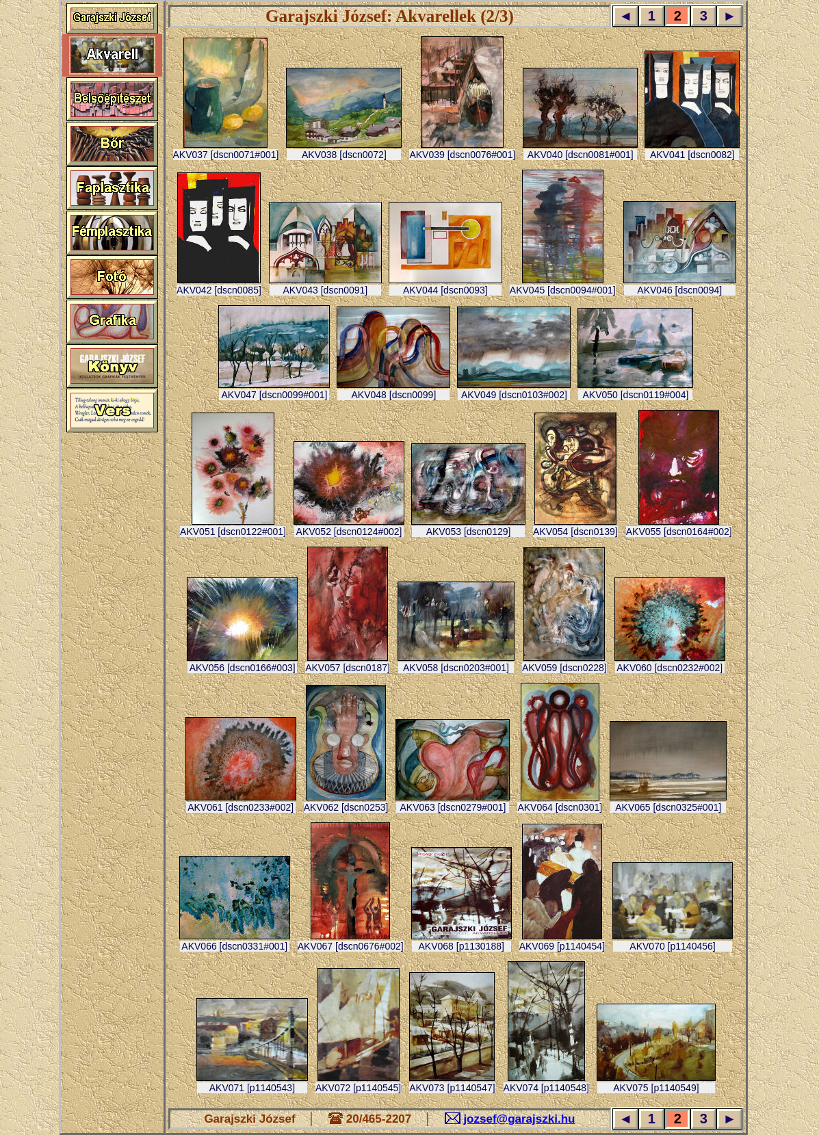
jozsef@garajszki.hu (519, 1118)
